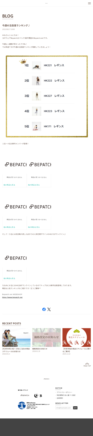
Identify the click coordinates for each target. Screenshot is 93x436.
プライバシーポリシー (64, 392)
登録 (75, 408)
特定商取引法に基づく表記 (66, 395)
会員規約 (60, 398)
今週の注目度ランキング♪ (16, 25)
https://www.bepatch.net (12, 297)
